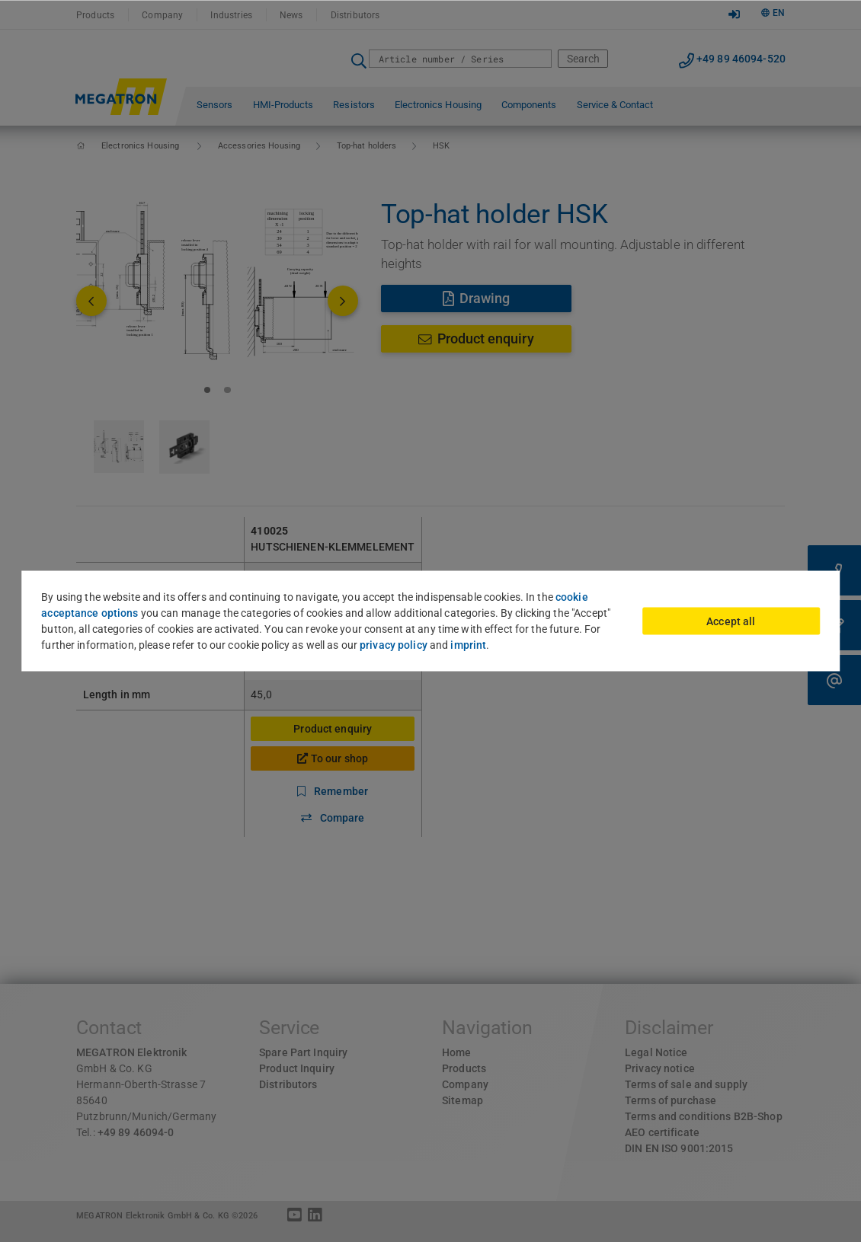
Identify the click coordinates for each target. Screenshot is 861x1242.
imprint (468, 645)
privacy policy (393, 645)
